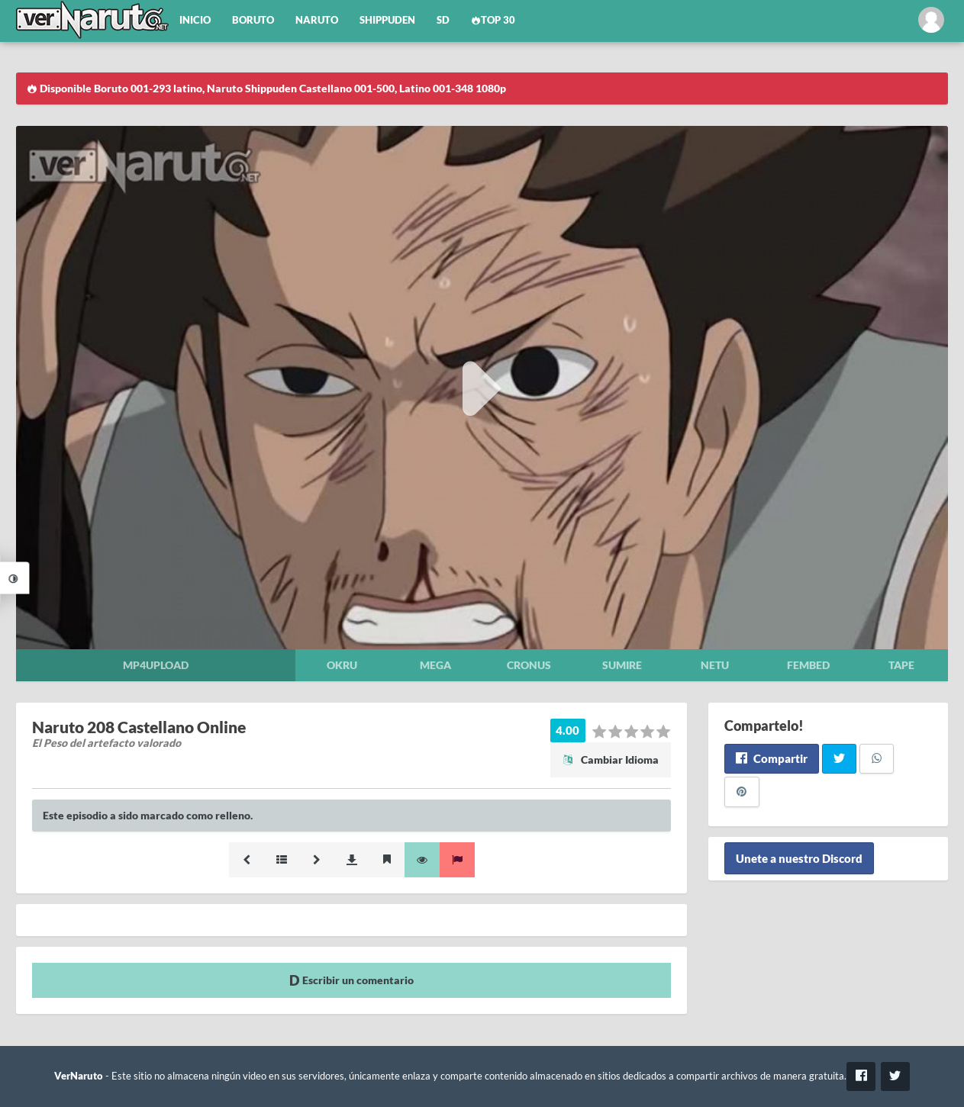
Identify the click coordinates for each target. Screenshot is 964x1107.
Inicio (195, 20)
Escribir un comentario (351, 979)
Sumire (622, 664)
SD (443, 20)
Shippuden (387, 20)
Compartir (771, 758)
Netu (715, 664)
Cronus (529, 664)
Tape (901, 664)
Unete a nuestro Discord (799, 858)
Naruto (316, 20)
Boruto (253, 20)
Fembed (808, 664)
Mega (435, 664)
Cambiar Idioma (611, 759)
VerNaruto (78, 1076)
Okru (342, 664)
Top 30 (493, 20)
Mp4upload (156, 664)
